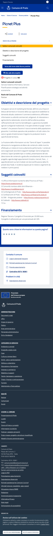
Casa (2, 353)
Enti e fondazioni (7, 335)
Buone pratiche (23, 15)
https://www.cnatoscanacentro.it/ (36, 197)
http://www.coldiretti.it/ (20, 200)
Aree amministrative (8, 328)
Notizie (3, 397)
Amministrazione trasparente (11, 496)
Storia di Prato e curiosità (9, 425)
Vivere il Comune (12, 15)
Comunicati (5, 401)
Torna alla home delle (17, 66)
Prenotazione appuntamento (11, 476)
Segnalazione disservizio (9, 479)
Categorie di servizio (9, 343)
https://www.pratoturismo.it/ (12, 183)
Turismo (4, 383)
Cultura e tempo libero (8, 356)
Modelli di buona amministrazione (12, 438)
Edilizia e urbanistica (8, 363)
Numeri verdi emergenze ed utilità (12, 470)
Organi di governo (7, 322)
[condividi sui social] (8, 33)
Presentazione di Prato (9, 415)
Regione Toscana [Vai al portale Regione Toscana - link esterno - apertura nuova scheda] (8, 2)
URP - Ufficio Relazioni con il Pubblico (13, 467)
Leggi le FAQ (5, 473)
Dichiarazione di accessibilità (11, 505)
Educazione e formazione (9, 366)
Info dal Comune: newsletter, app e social (15, 486)
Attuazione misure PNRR (9, 489)
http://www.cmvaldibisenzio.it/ (12, 189)
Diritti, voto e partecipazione (10, 360)
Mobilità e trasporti (7, 373)
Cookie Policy (45, 524)
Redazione (4, 492)
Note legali (4, 502)
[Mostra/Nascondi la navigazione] (2, 8)
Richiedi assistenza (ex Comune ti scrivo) (14, 482)
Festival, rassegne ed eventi (10, 432)
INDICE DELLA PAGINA (26, 41)
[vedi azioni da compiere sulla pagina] (22, 33)
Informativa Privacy (7, 499)
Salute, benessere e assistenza (11, 376)
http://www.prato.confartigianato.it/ (35, 192)
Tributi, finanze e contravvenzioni (12, 379)
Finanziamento (26, 210)
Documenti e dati (7, 315)
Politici (3, 325)
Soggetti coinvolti (26, 174)
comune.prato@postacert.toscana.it (16, 463)
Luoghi (3, 419)
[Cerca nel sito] (47, 8)
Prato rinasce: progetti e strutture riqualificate (17, 435)
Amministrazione (8, 312)
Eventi (3, 422)
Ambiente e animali (7, 346)
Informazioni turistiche (9, 428)
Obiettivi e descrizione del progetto (26, 102)
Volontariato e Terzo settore (10, 386)
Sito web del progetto (12, 73)
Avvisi (3, 404)
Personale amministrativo (10, 332)
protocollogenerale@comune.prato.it (16, 465)
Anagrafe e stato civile (8, 350)
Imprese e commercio (8, 369)
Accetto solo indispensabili (12, 532)
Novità (3, 394)
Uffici (3, 319)
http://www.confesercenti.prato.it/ (34, 194)
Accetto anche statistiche (31, 532)
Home (3, 15)
